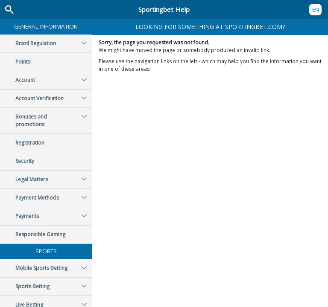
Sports (46, 251)
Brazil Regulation (53, 43)
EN (315, 9)
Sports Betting (53, 286)
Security (24, 161)
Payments (53, 216)
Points (22, 61)
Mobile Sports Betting (53, 268)
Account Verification (53, 98)
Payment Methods (53, 198)
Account (53, 80)
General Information (46, 26)
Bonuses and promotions (53, 120)
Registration (29, 142)
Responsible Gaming (40, 234)
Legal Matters (53, 179)
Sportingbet (164, 9)
